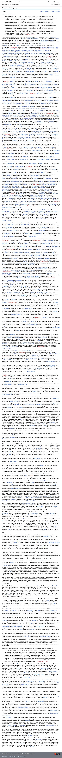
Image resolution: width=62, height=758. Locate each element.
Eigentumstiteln (5, 141)
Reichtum (57, 79)
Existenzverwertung (28, 141)
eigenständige (15, 116)
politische (23, 105)
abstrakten (28, 102)
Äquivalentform (42, 211)
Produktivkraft (37, 458)
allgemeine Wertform (6, 220)
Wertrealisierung (49, 56)
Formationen (12, 65)
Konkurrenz (42, 446)
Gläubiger (50, 92)
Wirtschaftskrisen (25, 684)
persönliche (44, 72)
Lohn (54, 254)
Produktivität (5, 286)
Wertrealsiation (5, 240)
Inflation (25, 135)
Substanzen (12, 69)
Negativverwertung (6, 348)
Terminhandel (24, 134)
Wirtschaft (9, 407)
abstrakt (57, 100)
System (46, 41)
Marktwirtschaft (5, 626)
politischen (54, 129)
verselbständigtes (41, 41)
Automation (41, 681)
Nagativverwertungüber (7, 271)
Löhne (49, 383)
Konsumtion (13, 48)
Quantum (41, 700)
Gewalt (55, 84)
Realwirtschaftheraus (6, 273)
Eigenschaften (49, 53)
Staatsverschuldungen (16, 314)
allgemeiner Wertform (30, 211)
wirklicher (45, 222)
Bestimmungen (51, 184)
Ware (46, 425)
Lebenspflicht (46, 83)
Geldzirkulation (42, 48)
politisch (53, 37)
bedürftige (28, 103)
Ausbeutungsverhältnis (32, 75)
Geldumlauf (4, 129)
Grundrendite (57, 201)
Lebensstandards (18, 86)
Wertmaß (26, 263)
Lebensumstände (13, 461)
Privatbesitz (14, 140)
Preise (46, 37)
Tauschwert (36, 100)
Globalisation (8, 717)
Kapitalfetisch (35, 187)
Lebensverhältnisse (28, 50)
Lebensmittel (20, 72)
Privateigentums (16, 158)
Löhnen (30, 406)
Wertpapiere (19, 43)
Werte (27, 56)
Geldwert (38, 51)
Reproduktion (11, 50)
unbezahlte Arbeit (6, 115)
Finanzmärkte (27, 636)
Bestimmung (47, 198)
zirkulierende (8, 381)
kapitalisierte (37, 50)
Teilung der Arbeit (49, 100)
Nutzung (42, 62)
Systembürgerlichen (6, 174)
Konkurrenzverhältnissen (7, 446)
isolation (52, 105)
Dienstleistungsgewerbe (23, 707)
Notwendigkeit (16, 452)
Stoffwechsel (50, 97)
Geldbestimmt (8, 222)
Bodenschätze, (42, 230)
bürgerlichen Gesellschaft (18, 115)
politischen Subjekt (28, 118)
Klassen (8, 54)
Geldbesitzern (5, 375)
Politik (43, 674)
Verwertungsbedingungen (49, 679)
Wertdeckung (21, 685)
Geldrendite (18, 202)
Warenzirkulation (13, 47)
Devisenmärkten (5, 189)
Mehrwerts (6, 187)
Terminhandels (36, 277)
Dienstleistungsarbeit (6, 500)
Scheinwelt (34, 296)
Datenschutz (5, 756)
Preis (49, 239)
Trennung (41, 99)
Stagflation (46, 292)
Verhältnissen (5, 84)
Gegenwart (39, 258)
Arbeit (32, 97)
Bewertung (29, 180)
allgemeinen (15, 252)
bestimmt (48, 129)
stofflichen (36, 54)
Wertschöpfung (35, 57)
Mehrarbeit (7, 184)
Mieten (35, 295)
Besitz (7, 181)
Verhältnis (50, 74)
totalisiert (12, 284)
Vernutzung (54, 68)
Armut (36, 319)
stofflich (17, 45)
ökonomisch (49, 675)
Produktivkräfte (41, 225)
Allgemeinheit (39, 218)
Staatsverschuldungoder (52, 484)
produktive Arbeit (13, 230)
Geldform (21, 102)
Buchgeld (35, 323)
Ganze (36, 353)
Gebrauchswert (28, 100)
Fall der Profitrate (44, 227)
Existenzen (39, 235)
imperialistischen (26, 147)
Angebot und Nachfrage (54, 542)
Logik (32, 196)
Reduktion (26, 79)
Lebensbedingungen (15, 181)
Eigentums (23, 62)
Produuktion (4, 302)
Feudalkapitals (43, 625)
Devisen (5, 236)
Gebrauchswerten (37, 131)
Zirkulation (19, 496)
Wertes (46, 218)
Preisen (16, 192)
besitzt (17, 169)
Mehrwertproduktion (53, 183)
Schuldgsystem (12, 14)
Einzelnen (5, 215)
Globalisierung (19, 151)
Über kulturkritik (12, 756)
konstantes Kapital (9, 231)
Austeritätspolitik (49, 90)
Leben (50, 103)
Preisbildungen (5, 168)
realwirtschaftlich (51, 181)
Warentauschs (19, 263)
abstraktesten (51, 156)
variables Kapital (39, 231)
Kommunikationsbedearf (43, 171)
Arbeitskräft (23, 286)
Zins (15, 134)
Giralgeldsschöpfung (6, 356)
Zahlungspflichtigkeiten (32, 205)
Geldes (51, 57)
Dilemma (4, 147)
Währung (6, 135)
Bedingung (41, 137)
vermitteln (40, 102)
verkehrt (21, 187)
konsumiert (29, 45)
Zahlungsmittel (31, 84)
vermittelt (4, 102)
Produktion (6, 48)
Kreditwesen (22, 60)
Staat (48, 600)
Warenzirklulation (37, 240)
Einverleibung (43, 47)
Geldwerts (18, 57)
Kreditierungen (5, 60)
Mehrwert (10, 113)
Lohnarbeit (36, 81)
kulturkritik (7, 2)
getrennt (11, 81)
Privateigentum (48, 81)
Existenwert (37, 317)
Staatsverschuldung (32, 324)
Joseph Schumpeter (43, 521)
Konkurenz (25, 293)
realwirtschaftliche (6, 95)
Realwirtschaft (56, 211)
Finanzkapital (38, 739)
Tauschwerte (11, 198)
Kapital (14, 83)
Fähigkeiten (41, 53)
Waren (39, 43)
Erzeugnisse (6, 81)
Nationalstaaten (42, 154)
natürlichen (40, 75)
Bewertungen (28, 222)
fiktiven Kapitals (14, 186)
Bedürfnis (15, 119)
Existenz (26, 48)
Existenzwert (28, 137)
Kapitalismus (14, 79)
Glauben (42, 423)
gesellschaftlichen (20, 50)
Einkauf (49, 99)
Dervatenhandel (51, 277)
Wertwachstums (28, 151)
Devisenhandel (32, 92)
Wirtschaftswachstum (51, 225)
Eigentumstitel (31, 62)
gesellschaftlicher (30, 63)
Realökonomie (21, 352)
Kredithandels (26, 342)
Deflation (31, 135)
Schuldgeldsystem (48, 63)
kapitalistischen (53, 51)
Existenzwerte (39, 69)
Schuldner (56, 92)
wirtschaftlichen (7, 124)
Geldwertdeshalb (11, 228)
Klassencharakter (34, 195)
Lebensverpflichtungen (21, 108)
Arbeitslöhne (5, 359)
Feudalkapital (13, 499)
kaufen (20, 373)
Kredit (55, 373)
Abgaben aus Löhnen (42, 337)
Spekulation (29, 90)
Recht (48, 246)
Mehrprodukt (30, 276)
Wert (20, 124)
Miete (25, 171)
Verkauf (55, 99)
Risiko (21, 407)
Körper (56, 47)
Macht (12, 57)
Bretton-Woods (35, 145)
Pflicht (31, 475)
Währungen (23, 201)
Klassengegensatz (6, 196)
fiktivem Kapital (28, 308)
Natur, (46, 316)
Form (41, 50)
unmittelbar (29, 54)
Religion (40, 163)
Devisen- (57, 199)
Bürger (54, 603)
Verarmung (23, 83)
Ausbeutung (49, 62)
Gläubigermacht (12, 129)
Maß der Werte (56, 150)
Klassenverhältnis (42, 92)
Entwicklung (33, 225)
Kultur (54, 169)
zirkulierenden (5, 207)
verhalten (27, 99)
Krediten (24, 321)
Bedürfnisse (12, 97)
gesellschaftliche (51, 47)
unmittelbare (55, 193)
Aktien (57, 180)
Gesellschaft (14, 610)
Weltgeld (22, 193)
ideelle (9, 57)
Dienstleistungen (35, 497)
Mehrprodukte (39, 540)
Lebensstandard (7, 384)
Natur (57, 75)
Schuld (57, 38)
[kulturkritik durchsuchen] (32, 2)
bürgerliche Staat (20, 601)
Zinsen (8, 235)
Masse (52, 147)
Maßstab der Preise (36, 150)
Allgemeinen (14, 218)
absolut (38, 159)
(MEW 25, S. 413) (30, 34)
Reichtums (47, 50)
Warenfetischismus (50, 119)
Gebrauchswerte (27, 51)
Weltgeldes (57, 153)
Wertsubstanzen (21, 743)
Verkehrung (12, 77)
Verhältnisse (20, 65)
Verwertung (6, 56)
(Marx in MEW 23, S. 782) (42, 661)
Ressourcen (9, 156)
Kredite (30, 249)
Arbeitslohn (43, 103)
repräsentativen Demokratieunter (36, 601)
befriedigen (19, 103)
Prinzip (32, 321)
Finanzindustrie (26, 156)
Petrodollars (11, 153)
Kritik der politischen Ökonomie (45, 87)
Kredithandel (8, 134)
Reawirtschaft (41, 346)
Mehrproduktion (50, 113)
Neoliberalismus (10, 180)
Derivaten (11, 236)
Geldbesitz (9, 119)
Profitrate (18, 682)
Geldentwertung (47, 178)
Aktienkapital (32, 425)
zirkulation (11, 434)
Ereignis (52, 40)
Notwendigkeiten (20, 166)
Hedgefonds (11, 428)
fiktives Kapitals (55, 544)
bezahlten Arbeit (52, 204)
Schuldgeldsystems (33, 163)
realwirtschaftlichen (17, 131)
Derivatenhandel (35, 38)
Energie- (33, 171)
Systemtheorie (56, 141)
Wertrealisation (38, 183)
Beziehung (15, 212)
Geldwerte (10, 207)
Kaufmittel (28, 38)
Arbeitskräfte (30, 231)
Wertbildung (32, 72)
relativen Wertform (42, 209)
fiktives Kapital (30, 37)
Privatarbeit (44, 108)
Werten (24, 343)
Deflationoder (40, 292)
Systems (4, 53)
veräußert (39, 115)
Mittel (3, 87)
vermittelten (44, 158)
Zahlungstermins (44, 40)
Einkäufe (25, 214)
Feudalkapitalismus (50, 361)
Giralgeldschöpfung (24, 159)
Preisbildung (4, 68)
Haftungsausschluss (21, 756)
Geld (23, 38)
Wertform (17, 51)
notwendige (42, 159)
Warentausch (13, 84)
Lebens (10, 161)
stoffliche (27, 59)
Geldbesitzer (44, 86)
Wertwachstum (32, 134)
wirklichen (45, 536)
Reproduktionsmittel (17, 53)
